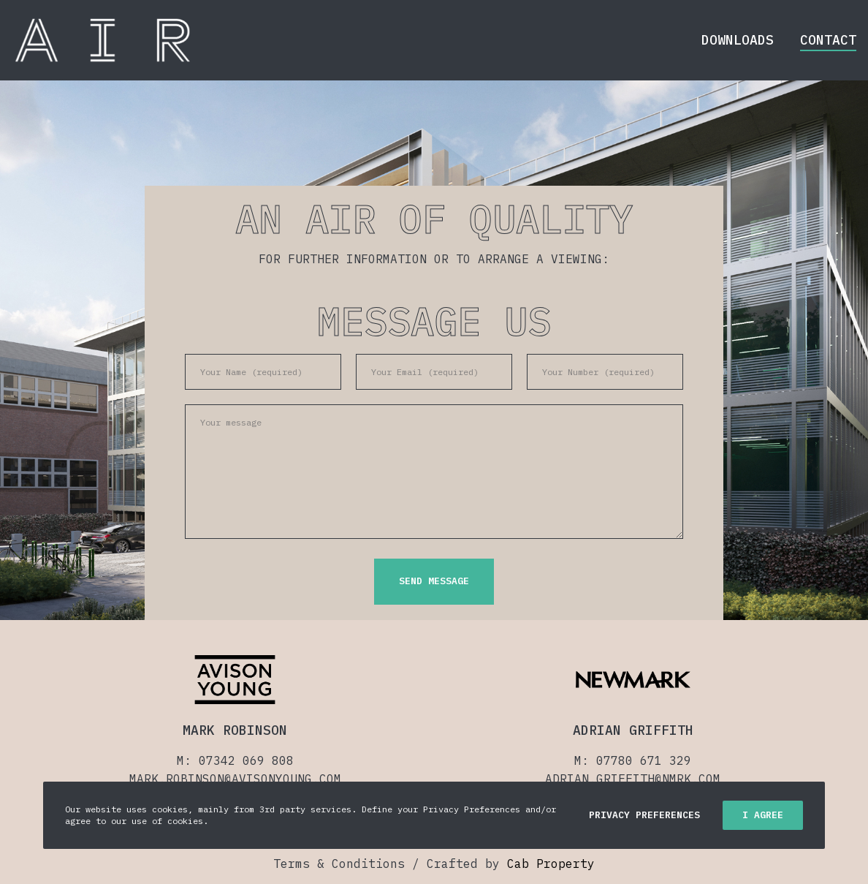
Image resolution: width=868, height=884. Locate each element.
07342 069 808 (246, 760)
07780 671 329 (643, 760)
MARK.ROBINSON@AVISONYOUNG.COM (235, 778)
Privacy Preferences (644, 815)
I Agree (762, 815)
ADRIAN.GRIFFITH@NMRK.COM (632, 778)
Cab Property (551, 863)
